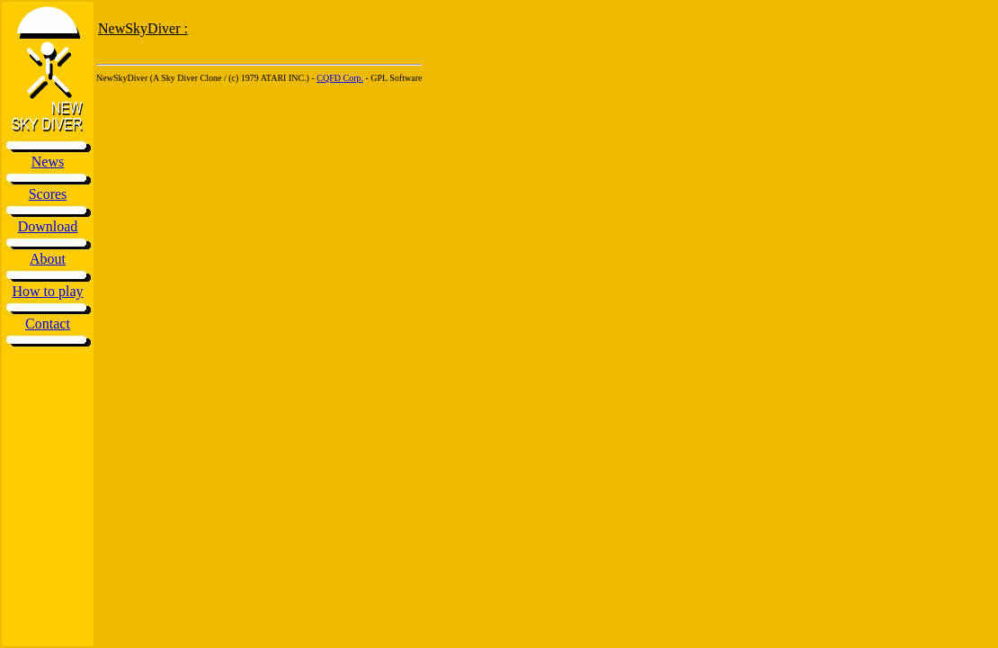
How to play (47, 291)
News (47, 161)
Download (48, 226)
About (48, 258)
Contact (47, 323)
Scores (48, 194)
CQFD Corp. (339, 78)
